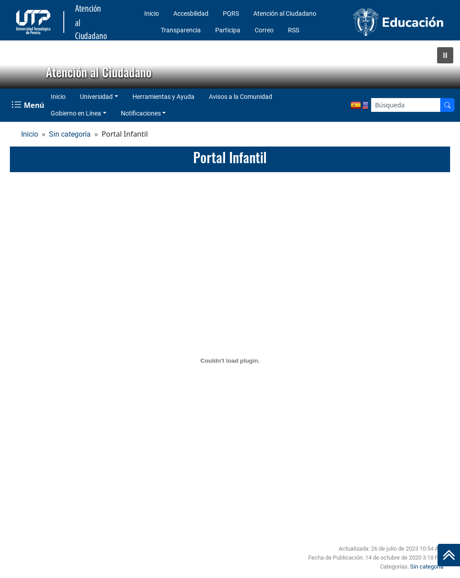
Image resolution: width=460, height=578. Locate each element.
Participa (227, 30)
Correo (264, 30)
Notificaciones (141, 113)
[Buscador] (447, 105)
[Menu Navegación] (28, 105)
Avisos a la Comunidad (240, 96)
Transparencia (181, 30)
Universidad (96, 96)
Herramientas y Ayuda (164, 96)
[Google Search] (406, 105)
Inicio (151, 13)
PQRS (231, 13)
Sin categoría (70, 134)
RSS (293, 30)
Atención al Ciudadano (284, 13)
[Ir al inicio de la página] (449, 555)
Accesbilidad (190, 13)
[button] (445, 55)
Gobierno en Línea (76, 113)
